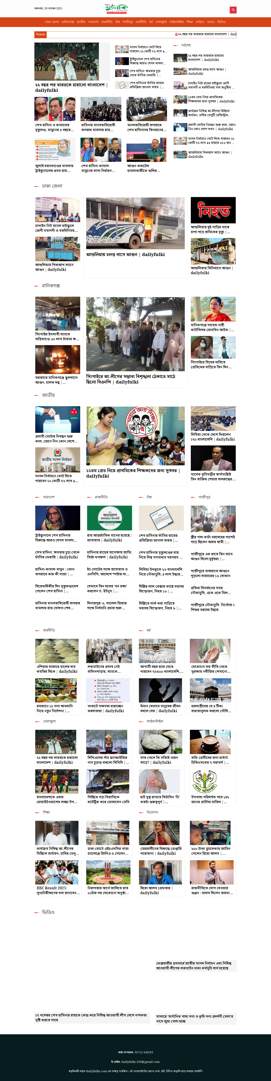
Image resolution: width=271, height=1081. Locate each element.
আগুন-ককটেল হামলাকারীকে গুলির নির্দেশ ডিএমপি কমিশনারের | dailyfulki (142, 168)
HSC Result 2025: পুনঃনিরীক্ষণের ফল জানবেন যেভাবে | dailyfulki (56, 891)
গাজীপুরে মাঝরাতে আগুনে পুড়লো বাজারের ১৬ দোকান (210, 573)
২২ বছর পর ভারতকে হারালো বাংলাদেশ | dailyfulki (218, 34)
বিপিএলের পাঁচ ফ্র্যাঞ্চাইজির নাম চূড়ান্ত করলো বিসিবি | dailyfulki (107, 760)
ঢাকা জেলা (52, 22)
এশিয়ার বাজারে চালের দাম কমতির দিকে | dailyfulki (57, 669)
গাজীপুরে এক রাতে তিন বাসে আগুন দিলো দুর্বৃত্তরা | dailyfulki (212, 557)
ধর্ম (151, 22)
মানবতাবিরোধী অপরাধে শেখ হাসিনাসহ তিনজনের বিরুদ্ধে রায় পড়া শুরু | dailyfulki (145, 128)
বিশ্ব (117, 22)
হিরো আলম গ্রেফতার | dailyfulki (156, 891)
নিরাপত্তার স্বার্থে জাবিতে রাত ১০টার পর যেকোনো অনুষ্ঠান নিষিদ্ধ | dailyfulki (108, 891)
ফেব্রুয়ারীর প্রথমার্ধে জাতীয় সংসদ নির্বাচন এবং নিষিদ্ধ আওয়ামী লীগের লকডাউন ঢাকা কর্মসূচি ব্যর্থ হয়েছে (193, 966)
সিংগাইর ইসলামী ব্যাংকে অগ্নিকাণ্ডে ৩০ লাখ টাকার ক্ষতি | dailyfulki (57, 337)
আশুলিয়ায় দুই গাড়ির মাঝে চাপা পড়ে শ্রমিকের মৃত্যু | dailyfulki (210, 230)
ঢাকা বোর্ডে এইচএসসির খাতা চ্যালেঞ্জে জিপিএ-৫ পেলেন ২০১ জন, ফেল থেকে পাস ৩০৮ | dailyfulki (108, 851)
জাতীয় (81, 22)
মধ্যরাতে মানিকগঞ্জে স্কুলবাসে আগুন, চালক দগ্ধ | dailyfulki (56, 380)
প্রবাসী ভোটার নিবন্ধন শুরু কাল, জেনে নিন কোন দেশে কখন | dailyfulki (212, 127)
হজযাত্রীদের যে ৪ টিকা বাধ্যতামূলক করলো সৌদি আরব (209, 709)
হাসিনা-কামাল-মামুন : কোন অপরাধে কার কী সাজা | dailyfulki (54, 572)
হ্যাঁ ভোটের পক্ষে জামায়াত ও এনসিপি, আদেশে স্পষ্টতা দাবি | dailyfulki (109, 572)
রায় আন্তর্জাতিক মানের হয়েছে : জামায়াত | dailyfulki (109, 538)
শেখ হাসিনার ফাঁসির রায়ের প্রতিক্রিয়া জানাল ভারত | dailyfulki (147, 85)
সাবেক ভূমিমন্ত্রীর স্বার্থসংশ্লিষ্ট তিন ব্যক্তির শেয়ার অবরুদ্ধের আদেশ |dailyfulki (211, 477)
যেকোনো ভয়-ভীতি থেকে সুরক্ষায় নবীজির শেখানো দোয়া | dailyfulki (209, 669)
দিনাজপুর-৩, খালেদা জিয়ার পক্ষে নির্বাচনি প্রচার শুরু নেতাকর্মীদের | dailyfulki (107, 606)
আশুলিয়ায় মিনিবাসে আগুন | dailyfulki (212, 271)
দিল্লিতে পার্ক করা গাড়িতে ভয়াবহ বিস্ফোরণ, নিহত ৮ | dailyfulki (158, 606)
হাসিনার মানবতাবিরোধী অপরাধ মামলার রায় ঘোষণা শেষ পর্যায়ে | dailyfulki (98, 128)
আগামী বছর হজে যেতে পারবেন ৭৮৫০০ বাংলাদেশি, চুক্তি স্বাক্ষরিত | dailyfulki (161, 669)
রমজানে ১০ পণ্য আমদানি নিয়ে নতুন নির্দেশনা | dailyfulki (55, 709)
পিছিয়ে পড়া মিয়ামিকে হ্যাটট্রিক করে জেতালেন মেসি (108, 800)
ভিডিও (221, 22)
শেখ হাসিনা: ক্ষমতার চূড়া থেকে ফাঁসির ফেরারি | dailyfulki (145, 73)
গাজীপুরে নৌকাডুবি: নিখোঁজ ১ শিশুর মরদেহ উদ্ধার (213, 607)
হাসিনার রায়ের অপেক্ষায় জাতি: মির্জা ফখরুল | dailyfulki (109, 555)
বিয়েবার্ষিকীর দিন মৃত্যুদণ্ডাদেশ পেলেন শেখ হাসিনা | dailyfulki (56, 589)
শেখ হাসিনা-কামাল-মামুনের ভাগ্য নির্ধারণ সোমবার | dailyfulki (98, 168)
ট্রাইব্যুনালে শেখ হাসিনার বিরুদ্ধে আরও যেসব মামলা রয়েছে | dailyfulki (146, 61)
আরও (211, 22)
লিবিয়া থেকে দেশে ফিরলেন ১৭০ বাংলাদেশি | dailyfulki (213, 437)
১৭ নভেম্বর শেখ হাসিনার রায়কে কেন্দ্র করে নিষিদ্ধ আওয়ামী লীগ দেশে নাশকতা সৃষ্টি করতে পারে (91, 1018)
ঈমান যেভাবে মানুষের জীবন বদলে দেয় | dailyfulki (160, 709)
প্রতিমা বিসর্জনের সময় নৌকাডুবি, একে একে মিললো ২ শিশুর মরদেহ (213, 590)
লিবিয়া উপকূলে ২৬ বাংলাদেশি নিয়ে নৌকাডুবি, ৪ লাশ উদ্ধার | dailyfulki (161, 572)
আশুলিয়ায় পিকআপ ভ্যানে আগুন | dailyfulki (210, 155)
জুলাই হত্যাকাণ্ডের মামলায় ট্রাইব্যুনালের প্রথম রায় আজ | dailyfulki (54, 168)
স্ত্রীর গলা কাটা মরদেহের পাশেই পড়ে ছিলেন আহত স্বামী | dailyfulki (213, 540)
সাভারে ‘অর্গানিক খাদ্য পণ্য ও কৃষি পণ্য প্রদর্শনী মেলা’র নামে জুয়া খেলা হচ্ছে (194, 1019)
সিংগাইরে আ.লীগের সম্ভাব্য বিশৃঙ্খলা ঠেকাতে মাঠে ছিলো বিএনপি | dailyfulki (130, 379)
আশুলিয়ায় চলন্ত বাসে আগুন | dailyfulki (207, 72)
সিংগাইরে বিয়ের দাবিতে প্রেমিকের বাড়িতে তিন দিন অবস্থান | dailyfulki (209, 365)
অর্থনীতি (141, 22)
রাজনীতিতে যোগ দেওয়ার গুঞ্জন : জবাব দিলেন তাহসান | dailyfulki (212, 891)
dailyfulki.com (96, 1071)
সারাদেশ (93, 22)
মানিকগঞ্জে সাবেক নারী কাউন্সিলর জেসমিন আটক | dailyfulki (211, 327)
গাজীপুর (128, 22)
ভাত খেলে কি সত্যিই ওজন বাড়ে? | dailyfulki (159, 760)
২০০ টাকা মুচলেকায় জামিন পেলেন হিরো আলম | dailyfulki (210, 851)
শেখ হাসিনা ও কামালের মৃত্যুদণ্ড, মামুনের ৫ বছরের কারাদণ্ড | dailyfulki (54, 128)
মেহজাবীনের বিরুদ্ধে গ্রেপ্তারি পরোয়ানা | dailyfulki (161, 851)
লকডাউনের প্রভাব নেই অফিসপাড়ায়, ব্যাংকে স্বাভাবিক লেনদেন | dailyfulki (104, 669)
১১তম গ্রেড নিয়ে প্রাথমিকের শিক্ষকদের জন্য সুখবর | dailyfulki (211, 99)
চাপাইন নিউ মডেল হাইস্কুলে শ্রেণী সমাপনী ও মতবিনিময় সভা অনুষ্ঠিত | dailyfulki (211, 85)
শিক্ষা (190, 22)
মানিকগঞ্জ (68, 22)
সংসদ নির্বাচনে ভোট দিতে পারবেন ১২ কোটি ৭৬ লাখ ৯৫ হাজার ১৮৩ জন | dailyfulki (148, 49)
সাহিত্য (200, 22)
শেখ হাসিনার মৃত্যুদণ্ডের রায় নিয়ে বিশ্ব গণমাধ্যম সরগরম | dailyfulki (160, 555)
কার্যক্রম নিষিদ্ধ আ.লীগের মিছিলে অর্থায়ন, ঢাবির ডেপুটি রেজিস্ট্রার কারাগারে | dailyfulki (209, 113)
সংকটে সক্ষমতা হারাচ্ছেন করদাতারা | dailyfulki (106, 709)
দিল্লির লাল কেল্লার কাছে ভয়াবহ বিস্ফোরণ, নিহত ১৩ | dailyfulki (161, 589)
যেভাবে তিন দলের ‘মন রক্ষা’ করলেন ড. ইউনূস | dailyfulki (107, 589)
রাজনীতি (107, 22)
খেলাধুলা (161, 22)
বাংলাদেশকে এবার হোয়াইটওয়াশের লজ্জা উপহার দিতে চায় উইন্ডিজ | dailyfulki (58, 800)
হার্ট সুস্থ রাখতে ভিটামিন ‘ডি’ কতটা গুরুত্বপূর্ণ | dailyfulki (160, 800)
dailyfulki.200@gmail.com (140, 1062)
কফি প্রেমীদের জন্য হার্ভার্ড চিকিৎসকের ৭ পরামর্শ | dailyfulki (209, 760)
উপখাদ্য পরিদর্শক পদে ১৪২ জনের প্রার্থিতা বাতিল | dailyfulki (210, 800)
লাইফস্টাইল (177, 22)
